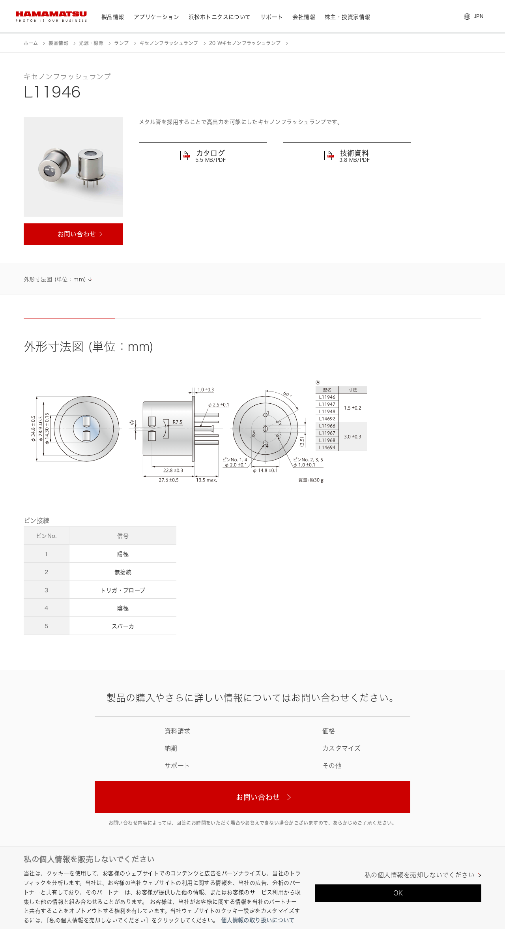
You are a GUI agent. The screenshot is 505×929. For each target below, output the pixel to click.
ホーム (31, 43)
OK (398, 893)
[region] (252, 888)
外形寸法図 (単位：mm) (55, 279)
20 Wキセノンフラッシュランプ (245, 43)
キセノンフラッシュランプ (169, 43)
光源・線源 (91, 43)
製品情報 (58, 43)
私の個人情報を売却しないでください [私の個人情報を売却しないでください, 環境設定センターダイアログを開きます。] (420, 875)
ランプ (121, 43)
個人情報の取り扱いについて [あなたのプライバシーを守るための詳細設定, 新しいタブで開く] (257, 920)
